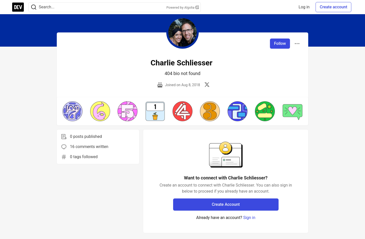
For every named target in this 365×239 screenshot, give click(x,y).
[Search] (34, 7)
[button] (72, 111)
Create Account (226, 204)
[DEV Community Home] (18, 7)
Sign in (249, 217)
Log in (304, 7)
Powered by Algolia (182, 7)
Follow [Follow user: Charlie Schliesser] (280, 43)
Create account (333, 7)
